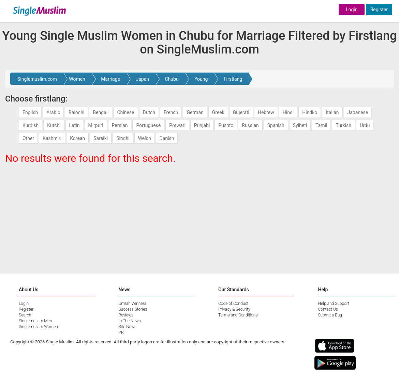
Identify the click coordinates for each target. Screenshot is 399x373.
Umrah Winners (132, 303)
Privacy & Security (234, 309)
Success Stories (133, 309)
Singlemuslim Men (35, 320)
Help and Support (334, 303)
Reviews (126, 315)
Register (379, 9)
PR (121, 332)
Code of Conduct (233, 303)
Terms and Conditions (238, 315)
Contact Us (328, 309)
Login (352, 9)
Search (25, 315)
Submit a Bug (330, 315)
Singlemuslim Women (38, 326)
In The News (130, 320)
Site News (128, 326)
